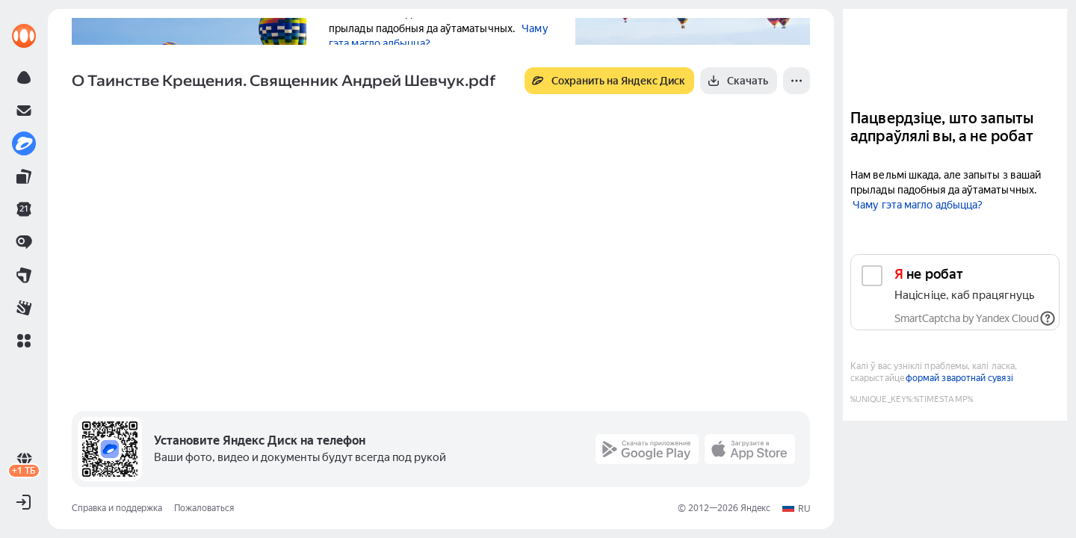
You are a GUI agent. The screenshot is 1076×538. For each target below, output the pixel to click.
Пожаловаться (204, 508)
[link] (24, 36)
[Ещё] (796, 80)
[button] (24, 341)
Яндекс (755, 508)
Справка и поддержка (117, 508)
